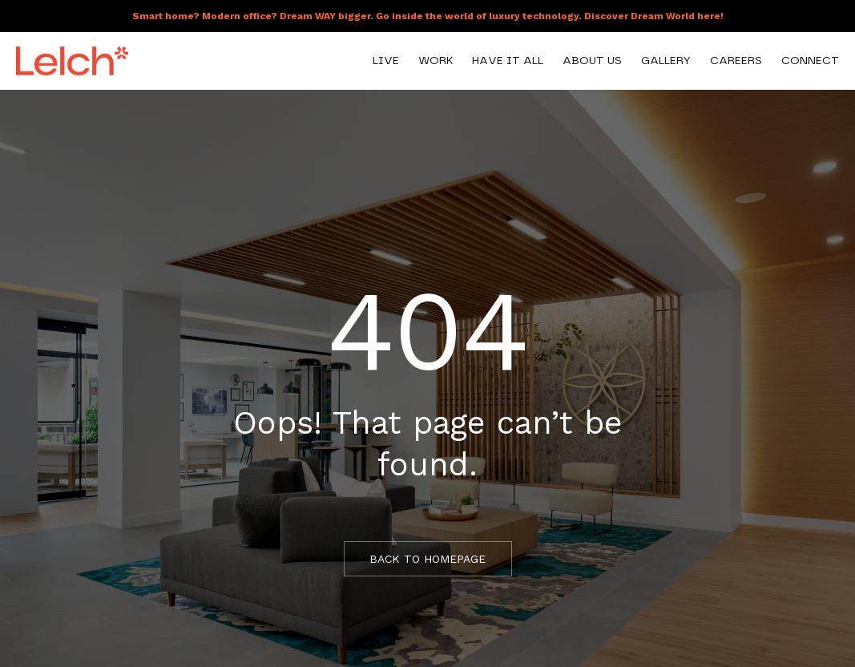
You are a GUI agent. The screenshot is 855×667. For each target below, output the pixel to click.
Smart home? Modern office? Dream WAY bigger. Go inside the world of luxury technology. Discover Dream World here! (428, 16)
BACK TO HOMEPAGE (427, 558)
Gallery (666, 60)
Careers (736, 60)
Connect (810, 60)
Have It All (507, 60)
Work (435, 60)
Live (386, 60)
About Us (592, 60)
